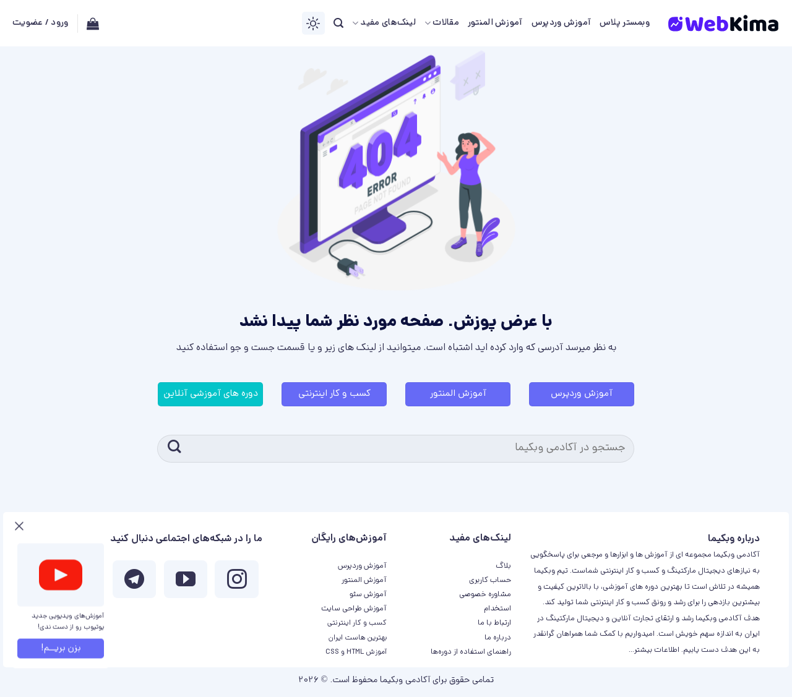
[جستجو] (338, 23)
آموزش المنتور (495, 23)
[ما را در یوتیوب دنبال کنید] (185, 582)
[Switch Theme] (313, 23)
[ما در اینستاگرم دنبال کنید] (236, 582)
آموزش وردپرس (561, 23)
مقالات (441, 23)
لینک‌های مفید (384, 23)
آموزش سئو (368, 595)
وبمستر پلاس (625, 23)
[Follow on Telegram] (134, 582)
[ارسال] (174, 449)
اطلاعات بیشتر (656, 650)
